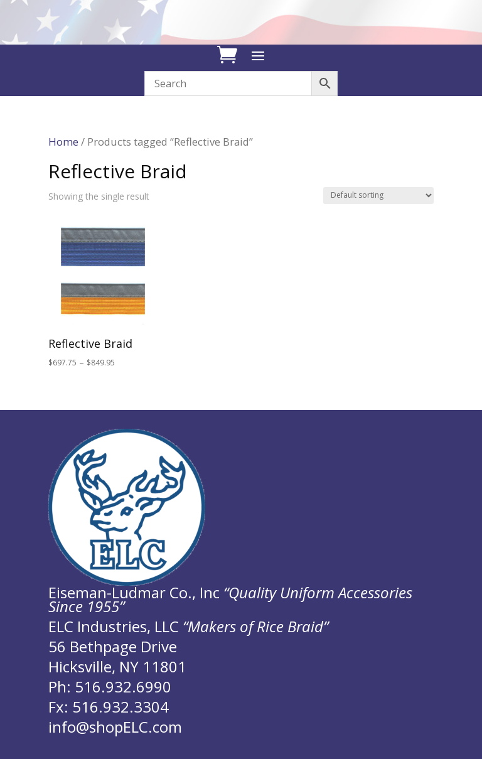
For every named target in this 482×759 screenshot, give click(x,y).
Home (63, 141)
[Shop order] (378, 195)
